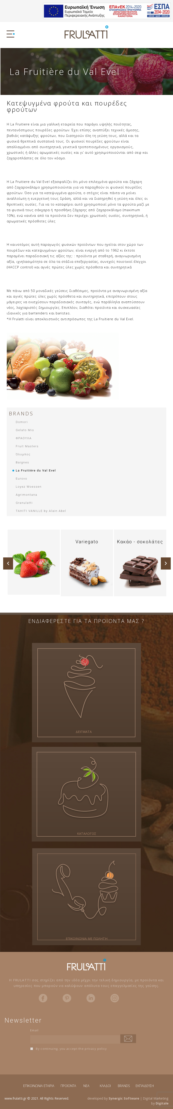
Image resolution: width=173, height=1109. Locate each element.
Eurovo (21, 478)
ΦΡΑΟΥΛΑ (24, 438)
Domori (22, 422)
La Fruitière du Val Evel (36, 470)
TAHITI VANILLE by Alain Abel (41, 511)
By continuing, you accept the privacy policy (68, 1049)
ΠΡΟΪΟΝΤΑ (68, 1086)
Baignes (22, 462)
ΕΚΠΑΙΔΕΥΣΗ (145, 1086)
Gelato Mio (25, 430)
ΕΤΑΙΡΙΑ (49, 1086)
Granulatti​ (24, 502)
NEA (86, 1086)
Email (34, 1030)
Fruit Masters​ (27, 446)
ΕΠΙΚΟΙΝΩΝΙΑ (33, 1086)
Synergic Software (124, 1098)
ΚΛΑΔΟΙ (105, 1086)
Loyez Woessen (29, 486)
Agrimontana (26, 494)
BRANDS (124, 1086)
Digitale (162, 1103)
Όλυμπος (23, 454)
